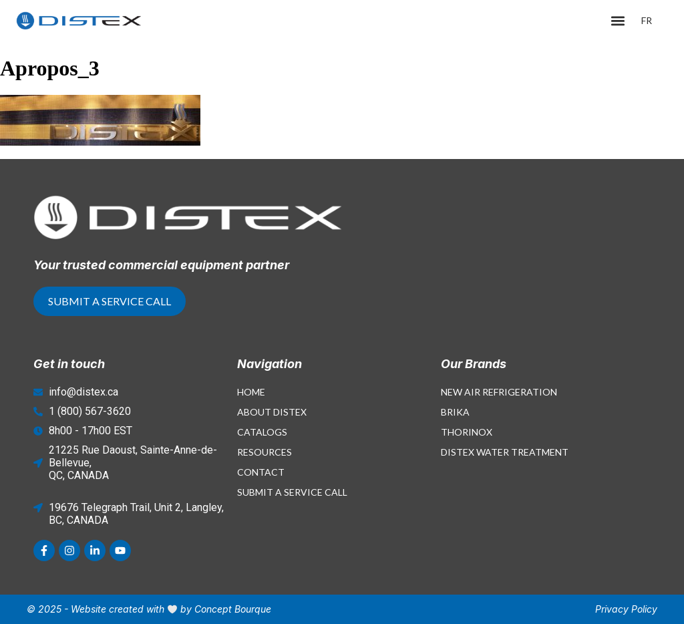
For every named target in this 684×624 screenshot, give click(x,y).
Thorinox (466, 432)
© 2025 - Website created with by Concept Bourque (149, 609)
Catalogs (262, 432)
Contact (261, 472)
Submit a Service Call (292, 492)
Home (251, 392)
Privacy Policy (626, 609)
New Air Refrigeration (499, 392)
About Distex (272, 412)
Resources (264, 452)
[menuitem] (647, 20)
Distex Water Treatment (504, 452)
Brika (455, 412)
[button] (618, 21)
